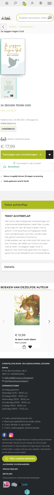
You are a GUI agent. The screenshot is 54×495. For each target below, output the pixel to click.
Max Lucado (8, 110)
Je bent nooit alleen (25, 339)
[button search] (50, 18)
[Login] (32, 3)
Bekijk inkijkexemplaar (15, 139)
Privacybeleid (10, 469)
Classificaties (26, 26)
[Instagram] (11, 434)
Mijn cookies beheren (20, 458)
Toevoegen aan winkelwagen (23, 154)
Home (12, 26)
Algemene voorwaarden (16, 464)
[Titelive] (27, 491)
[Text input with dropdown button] (35, 18)
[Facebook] (4, 434)
